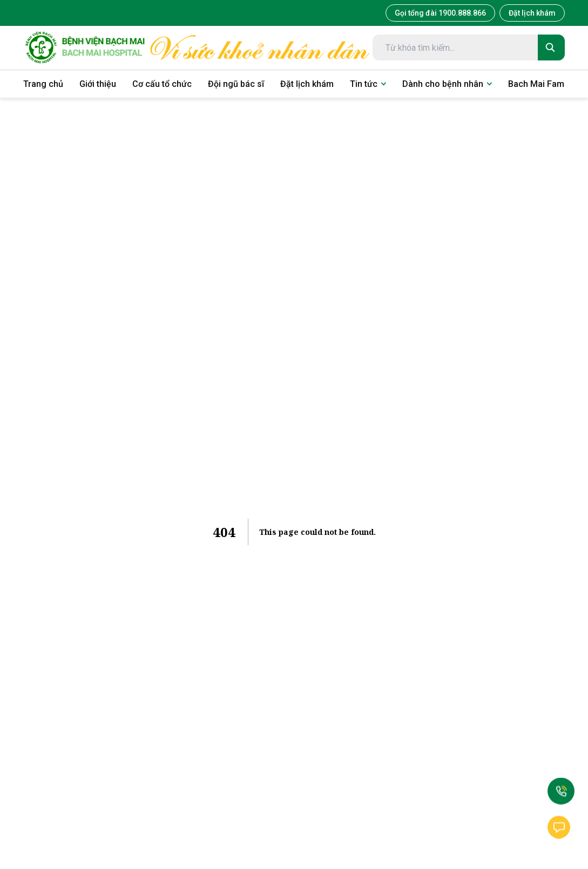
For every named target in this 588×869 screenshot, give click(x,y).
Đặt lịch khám (532, 13)
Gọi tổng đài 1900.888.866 (440, 13)
